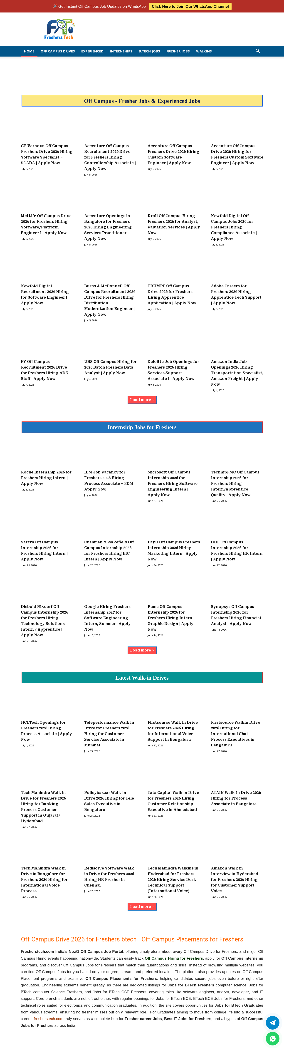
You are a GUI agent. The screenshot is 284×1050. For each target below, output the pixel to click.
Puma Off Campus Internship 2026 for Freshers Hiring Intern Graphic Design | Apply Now (170, 617)
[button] (257, 50)
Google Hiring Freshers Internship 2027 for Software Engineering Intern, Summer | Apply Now (107, 617)
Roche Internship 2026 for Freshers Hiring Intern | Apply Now (46, 477)
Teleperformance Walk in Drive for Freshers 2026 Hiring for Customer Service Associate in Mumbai (109, 733)
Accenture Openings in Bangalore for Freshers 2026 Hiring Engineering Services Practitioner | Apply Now (108, 226)
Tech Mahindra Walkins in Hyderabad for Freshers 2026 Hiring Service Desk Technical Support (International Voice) (173, 879)
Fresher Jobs (178, 50)
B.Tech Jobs (149, 50)
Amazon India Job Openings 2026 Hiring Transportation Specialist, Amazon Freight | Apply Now (237, 372)
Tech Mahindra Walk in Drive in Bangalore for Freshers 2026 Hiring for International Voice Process (44, 879)
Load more (142, 399)
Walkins (204, 50)
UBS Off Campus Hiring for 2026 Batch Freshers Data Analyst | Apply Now (110, 367)
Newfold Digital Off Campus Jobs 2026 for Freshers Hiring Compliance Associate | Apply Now (234, 226)
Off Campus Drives (58, 50)
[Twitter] (272, 1023)
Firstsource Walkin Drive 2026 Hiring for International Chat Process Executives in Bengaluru (235, 733)
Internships (121, 50)
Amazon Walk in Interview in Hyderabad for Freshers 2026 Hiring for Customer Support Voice (234, 879)
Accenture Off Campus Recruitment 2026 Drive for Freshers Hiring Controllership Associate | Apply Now (110, 156)
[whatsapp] (272, 1038)
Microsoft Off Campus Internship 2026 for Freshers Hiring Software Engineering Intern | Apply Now (173, 483)
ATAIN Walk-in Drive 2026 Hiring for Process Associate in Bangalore (236, 798)
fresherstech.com (48, 1018)
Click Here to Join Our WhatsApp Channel (190, 6)
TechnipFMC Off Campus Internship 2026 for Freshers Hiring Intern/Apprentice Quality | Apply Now (235, 483)
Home (29, 50)
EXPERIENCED (92, 50)
